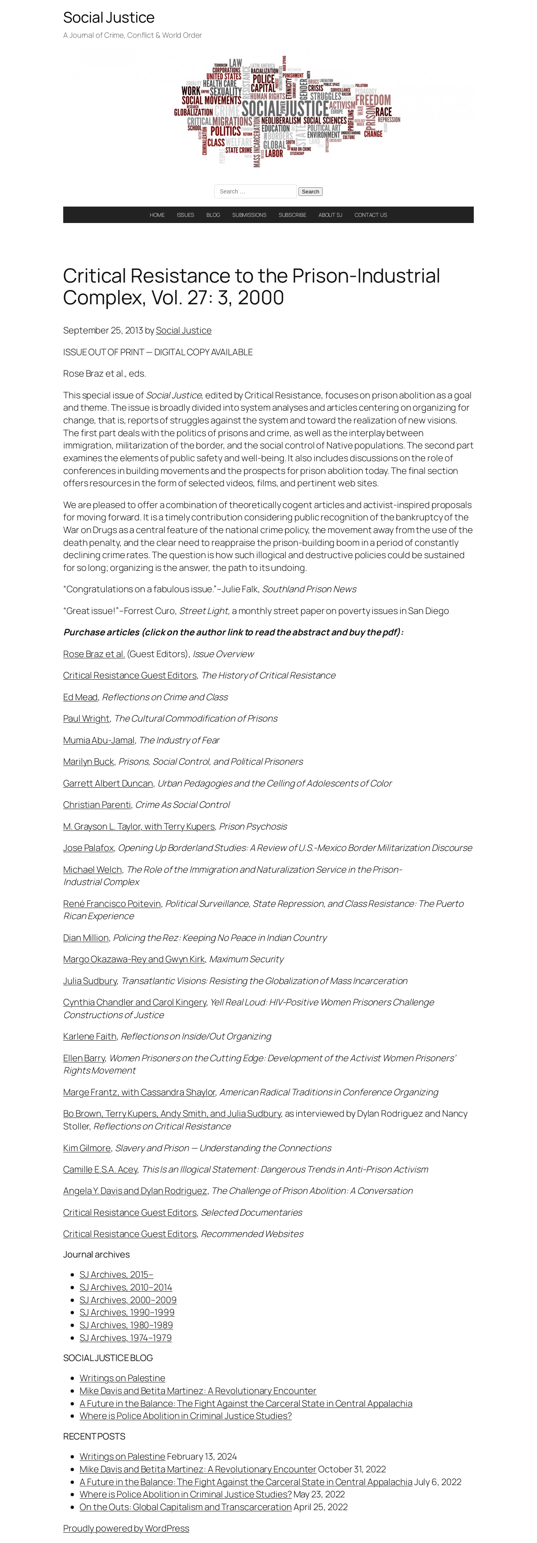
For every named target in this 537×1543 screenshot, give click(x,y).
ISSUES (185, 214)
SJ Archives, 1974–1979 (126, 1337)
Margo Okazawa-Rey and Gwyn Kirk (134, 959)
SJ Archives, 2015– (117, 1274)
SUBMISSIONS (249, 214)
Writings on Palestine (122, 1378)
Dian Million (86, 937)
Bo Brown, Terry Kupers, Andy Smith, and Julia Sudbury (172, 1113)
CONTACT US (371, 214)
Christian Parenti (97, 804)
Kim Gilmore (87, 1148)
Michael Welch (92, 869)
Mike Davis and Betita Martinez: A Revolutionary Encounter (198, 1390)
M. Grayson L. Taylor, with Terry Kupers (139, 826)
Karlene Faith (90, 1036)
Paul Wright (86, 718)
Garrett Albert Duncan (108, 783)
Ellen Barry (84, 1058)
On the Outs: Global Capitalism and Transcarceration (186, 1507)
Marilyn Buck (88, 761)
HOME (157, 214)
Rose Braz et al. (94, 654)
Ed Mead (80, 697)
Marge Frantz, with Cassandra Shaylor (139, 1092)
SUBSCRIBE (292, 214)
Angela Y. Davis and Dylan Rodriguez (135, 1190)
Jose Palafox (88, 848)
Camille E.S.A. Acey (100, 1169)
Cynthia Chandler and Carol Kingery (134, 1002)
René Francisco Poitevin (112, 903)
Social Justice (109, 17)
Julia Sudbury (90, 981)
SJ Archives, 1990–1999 (127, 1312)
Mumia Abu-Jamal (99, 740)
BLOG (213, 214)
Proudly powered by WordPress (126, 1528)
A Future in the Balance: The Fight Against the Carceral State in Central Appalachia (246, 1403)
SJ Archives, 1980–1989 (126, 1325)
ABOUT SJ (330, 214)
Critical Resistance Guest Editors (130, 675)
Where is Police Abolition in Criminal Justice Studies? (186, 1416)
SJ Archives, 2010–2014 (126, 1287)
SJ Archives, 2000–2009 (128, 1300)
